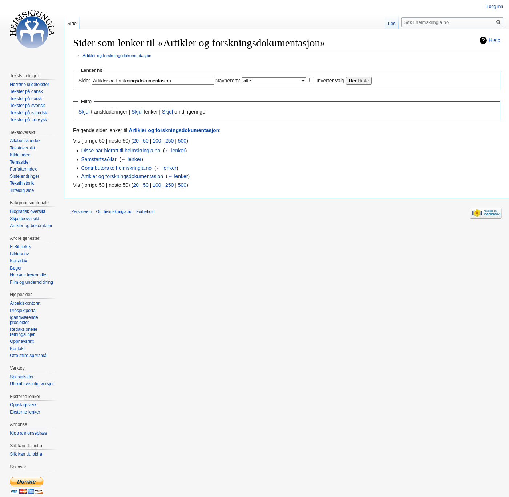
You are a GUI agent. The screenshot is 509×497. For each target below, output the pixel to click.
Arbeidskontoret (25, 303)
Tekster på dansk (26, 91)
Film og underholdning (31, 282)
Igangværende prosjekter (24, 320)
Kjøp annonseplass (28, 433)
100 (157, 141)
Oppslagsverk (23, 404)
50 (146, 141)
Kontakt (17, 348)
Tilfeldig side (22, 190)
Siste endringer (24, 176)
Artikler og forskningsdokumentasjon (116, 55)
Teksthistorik (22, 183)
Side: (84, 80)
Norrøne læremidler (29, 275)
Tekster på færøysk (28, 119)
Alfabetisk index (25, 140)
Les (392, 23)
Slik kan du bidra (26, 454)
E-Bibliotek (20, 246)
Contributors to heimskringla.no (116, 168)
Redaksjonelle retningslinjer (23, 332)
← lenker (175, 150)
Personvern (81, 211)
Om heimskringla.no (114, 211)
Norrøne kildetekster (29, 84)
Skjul (83, 112)
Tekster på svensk (27, 105)
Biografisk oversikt (27, 211)
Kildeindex (20, 154)
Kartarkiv (18, 260)
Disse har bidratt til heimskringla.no (120, 150)
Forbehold (145, 211)
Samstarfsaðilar (98, 159)
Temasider (20, 162)
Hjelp (494, 40)
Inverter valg (330, 80)
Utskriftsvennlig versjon (32, 383)
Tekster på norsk (26, 98)
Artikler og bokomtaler (31, 225)
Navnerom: (227, 80)
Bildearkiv (19, 253)
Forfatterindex (23, 169)
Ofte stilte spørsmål (28, 355)
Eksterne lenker (25, 412)
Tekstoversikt (22, 148)
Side (72, 23)
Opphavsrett (21, 341)
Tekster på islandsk (28, 112)
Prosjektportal (23, 310)
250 (169, 141)
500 (182, 141)
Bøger (16, 268)
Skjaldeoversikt (24, 218)
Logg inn (494, 6)
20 (136, 141)
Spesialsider (21, 376)
